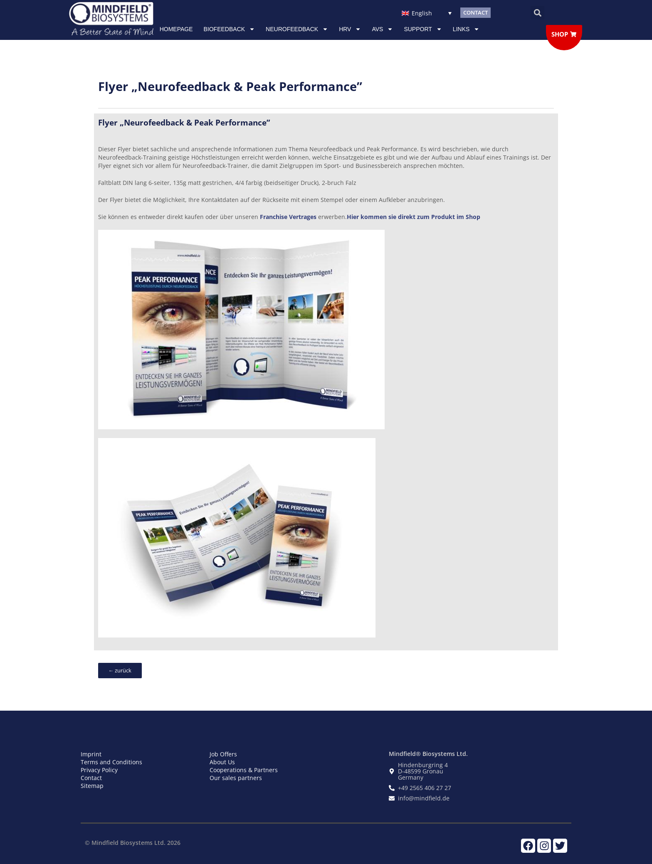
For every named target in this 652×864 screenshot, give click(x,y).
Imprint (91, 754)
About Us (222, 762)
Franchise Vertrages (288, 217)
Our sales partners (236, 778)
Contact (91, 778)
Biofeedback (229, 29)
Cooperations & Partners (244, 770)
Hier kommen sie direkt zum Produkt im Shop (413, 217)
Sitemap (92, 786)
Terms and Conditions (111, 762)
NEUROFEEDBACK (297, 29)
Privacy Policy (99, 770)
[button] (537, 13)
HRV (350, 29)
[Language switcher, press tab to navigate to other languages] (426, 12)
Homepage (176, 29)
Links (466, 29)
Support (423, 29)
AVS (382, 29)
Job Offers (223, 754)
